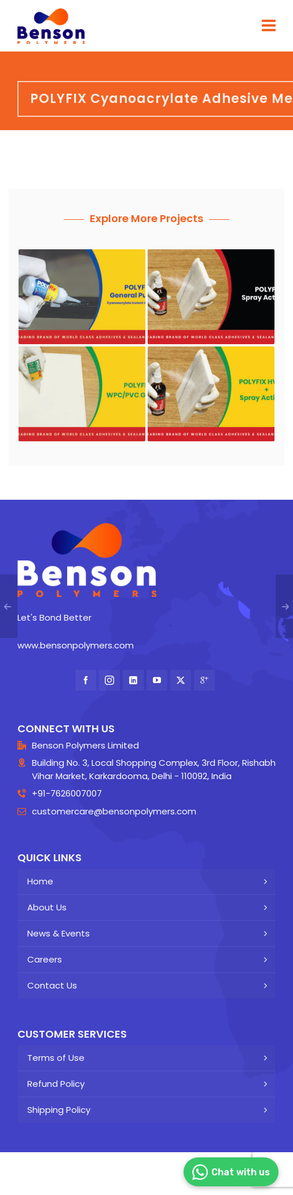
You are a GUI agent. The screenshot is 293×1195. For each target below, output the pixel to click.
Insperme (153, 1180)
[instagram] (109, 680)
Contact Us (52, 985)
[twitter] (180, 680)
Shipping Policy (58, 1110)
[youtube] (156, 680)
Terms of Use (56, 1058)
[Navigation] (269, 26)
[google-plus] (204, 680)
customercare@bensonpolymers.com (114, 811)
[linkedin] (133, 680)
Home (40, 881)
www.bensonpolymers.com (75, 645)
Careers (44, 959)
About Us (47, 907)
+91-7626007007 (67, 793)
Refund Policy (56, 1084)
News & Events (58, 933)
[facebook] (85, 680)
